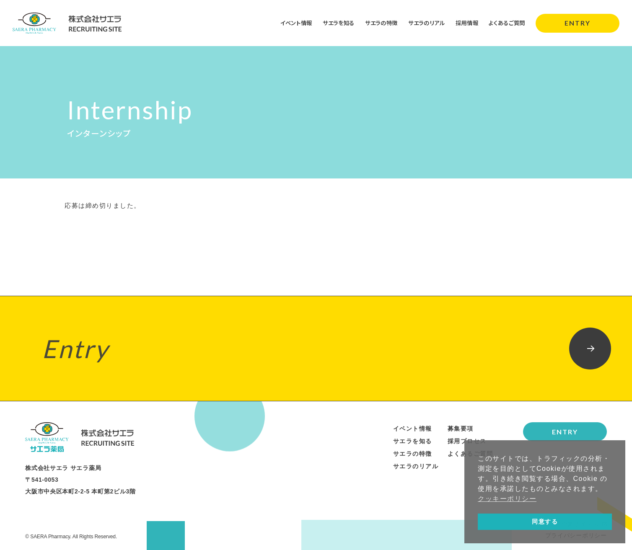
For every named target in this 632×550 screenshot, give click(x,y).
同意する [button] (545, 521)
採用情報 (463, 22)
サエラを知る (327, 22)
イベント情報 (282, 22)
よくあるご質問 (505, 22)
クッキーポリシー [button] (507, 498)
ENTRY (578, 23)
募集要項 (461, 428)
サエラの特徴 (372, 22)
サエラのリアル (420, 22)
